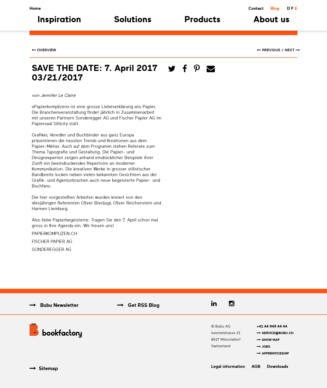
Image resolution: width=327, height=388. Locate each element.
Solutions (132, 20)
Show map (268, 339)
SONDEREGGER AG (51, 249)
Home (35, 8)
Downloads (277, 365)
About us (271, 20)
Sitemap (44, 367)
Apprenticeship (273, 352)
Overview (44, 50)
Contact (256, 8)
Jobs (263, 346)
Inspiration (59, 20)
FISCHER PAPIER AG (52, 241)
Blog (274, 8)
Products (202, 20)
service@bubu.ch (275, 333)
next (292, 50)
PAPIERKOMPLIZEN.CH (54, 233)
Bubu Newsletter (54, 305)
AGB (256, 365)
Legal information (228, 365)
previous (269, 50)
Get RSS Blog (138, 305)
